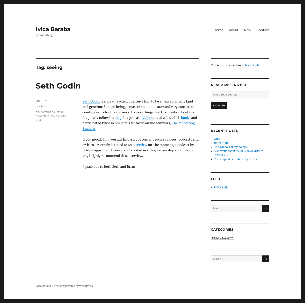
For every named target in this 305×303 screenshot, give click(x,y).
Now (247, 30)
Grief (217, 139)
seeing (55, 115)
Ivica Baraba (53, 29)
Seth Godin (58, 85)
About (233, 30)
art (37, 111)
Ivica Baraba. (253, 65)
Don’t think (221, 143)
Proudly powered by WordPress (73, 286)
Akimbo (148, 118)
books (185, 118)
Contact (263, 30)
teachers (41, 106)
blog (118, 118)
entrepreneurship (51, 111)
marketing (42, 115)
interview (140, 145)
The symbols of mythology (230, 147)
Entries (221, 187)
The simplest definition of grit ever (235, 159)
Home (218, 30)
